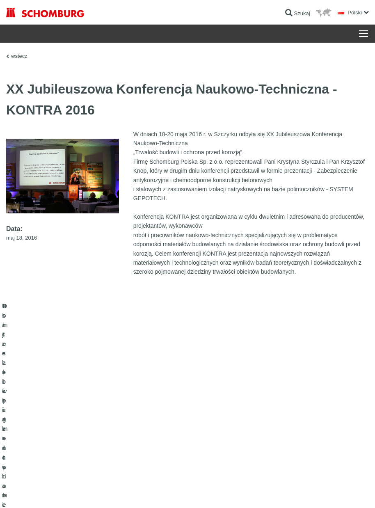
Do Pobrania (145, 424)
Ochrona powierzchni (29, 449)
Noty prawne (47, 492)
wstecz (19, 56)
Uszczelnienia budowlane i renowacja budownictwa (62, 412)
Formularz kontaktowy (155, 436)
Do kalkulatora (147, 412)
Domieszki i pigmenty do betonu (41, 461)
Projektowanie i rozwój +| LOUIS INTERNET (326, 492)
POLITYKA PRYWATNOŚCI (90, 492)
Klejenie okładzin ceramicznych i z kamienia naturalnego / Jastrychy (54, 430)
